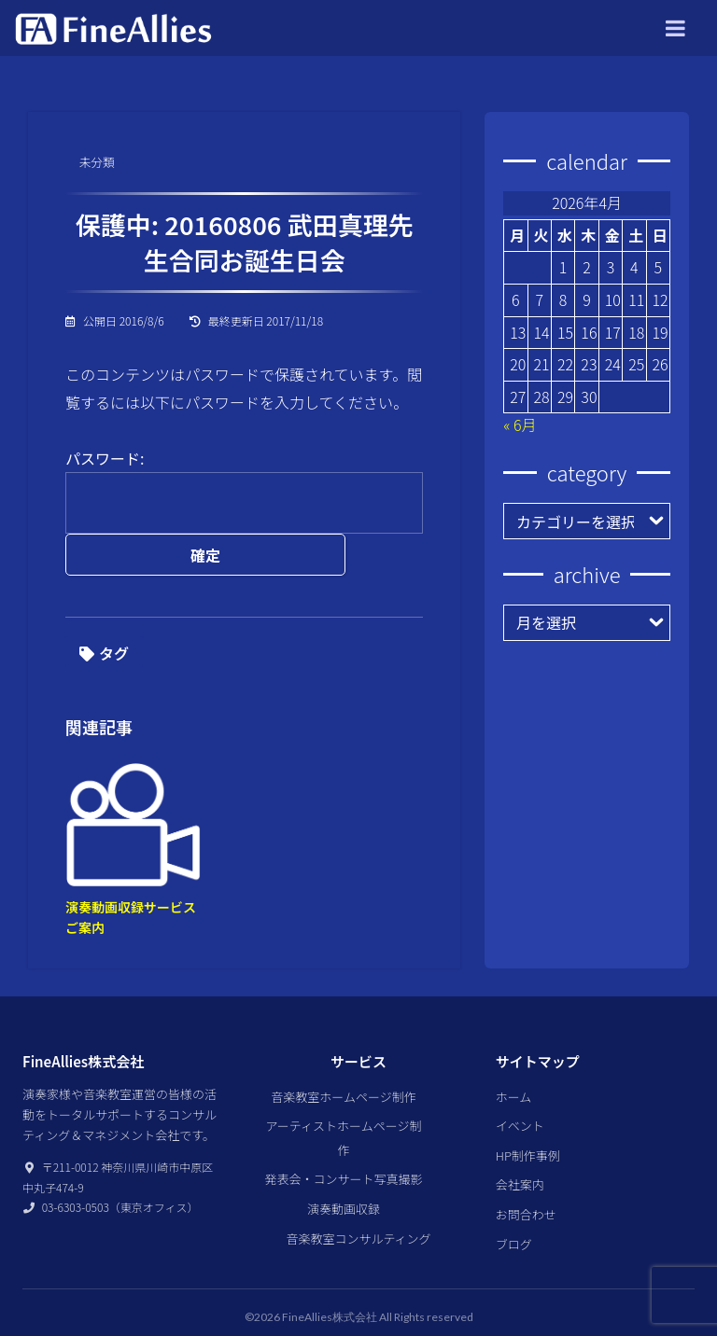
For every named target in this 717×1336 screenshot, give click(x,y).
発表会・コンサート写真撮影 (343, 1150)
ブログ (514, 1215)
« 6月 (519, 424)
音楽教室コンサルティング (358, 1209)
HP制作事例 (528, 1126)
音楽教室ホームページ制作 (343, 1068)
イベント (520, 1097)
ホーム (514, 1068)
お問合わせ (526, 1185)
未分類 (102, 164)
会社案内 (520, 1155)
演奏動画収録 (343, 1180)
